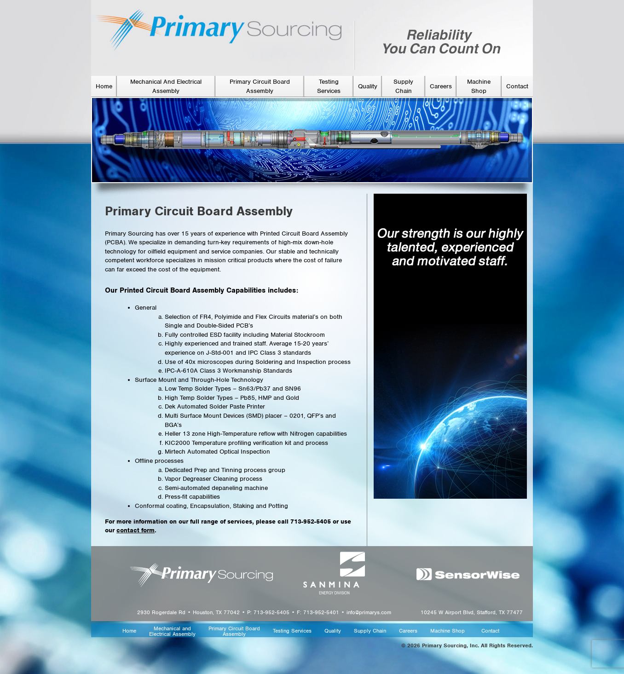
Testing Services (292, 630)
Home (104, 86)
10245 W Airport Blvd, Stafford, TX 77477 (472, 612)
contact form (135, 530)
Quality (367, 86)
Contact (517, 86)
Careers (441, 86)
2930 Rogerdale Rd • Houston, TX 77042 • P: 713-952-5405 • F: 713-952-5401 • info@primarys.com (264, 612)
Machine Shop (447, 630)
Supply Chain (370, 630)
